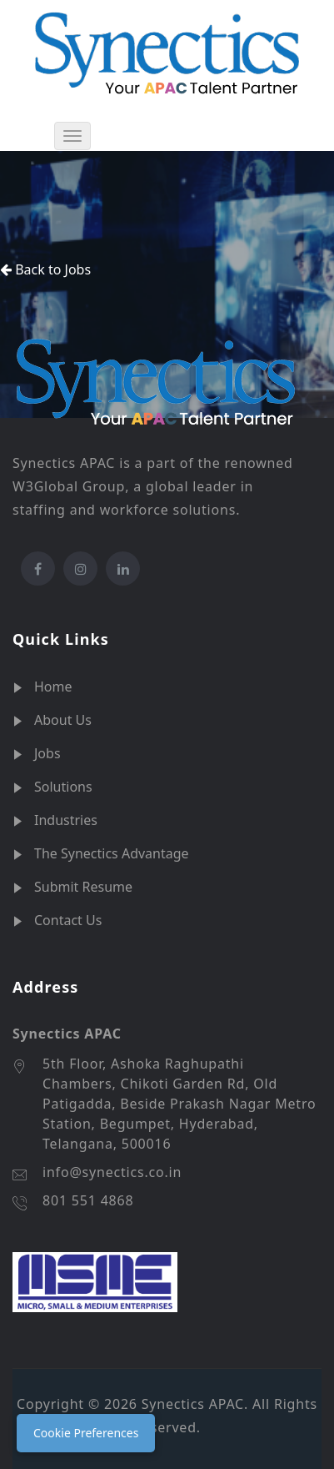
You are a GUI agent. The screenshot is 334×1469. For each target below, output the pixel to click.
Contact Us (68, 920)
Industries (65, 820)
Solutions (63, 786)
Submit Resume (83, 887)
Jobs (47, 753)
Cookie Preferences (85, 1433)
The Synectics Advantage (111, 853)
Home (53, 686)
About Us (63, 720)
